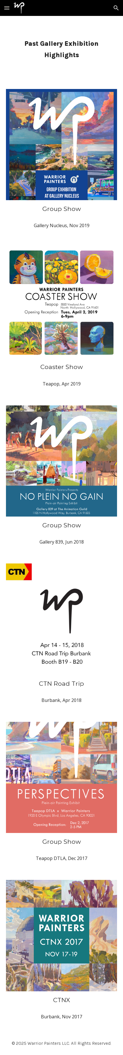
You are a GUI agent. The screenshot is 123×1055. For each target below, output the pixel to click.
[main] (61, 49)
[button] (7, 8)
